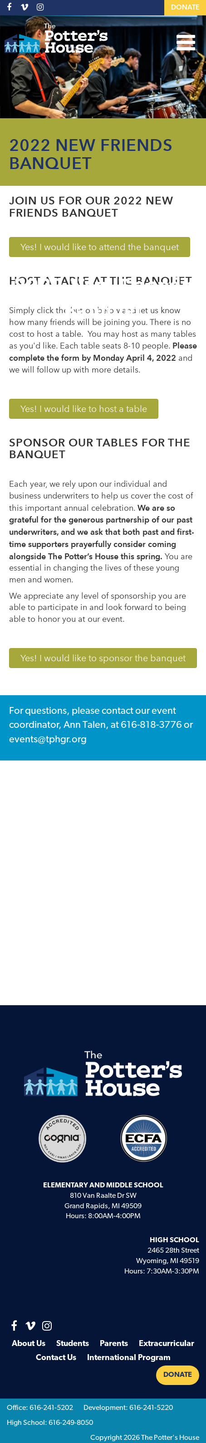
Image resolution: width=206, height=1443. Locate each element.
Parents (114, 1344)
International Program (129, 1358)
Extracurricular (166, 1344)
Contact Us (56, 1358)
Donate (185, 7)
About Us (28, 1344)
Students (72, 1344)
